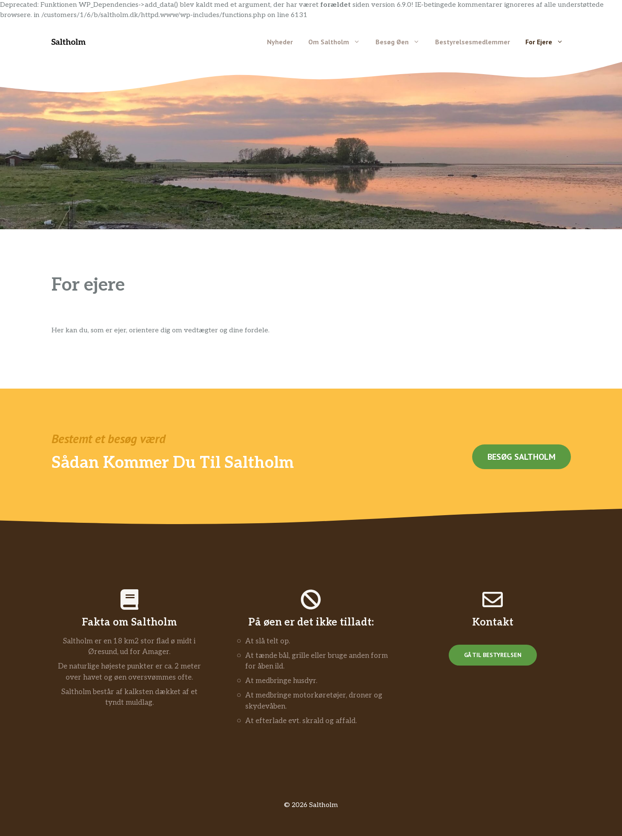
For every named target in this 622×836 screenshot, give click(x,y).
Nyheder (280, 41)
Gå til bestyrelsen (493, 655)
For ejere (548, 42)
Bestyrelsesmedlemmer (472, 41)
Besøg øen (401, 42)
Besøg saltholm (521, 456)
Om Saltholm (338, 42)
